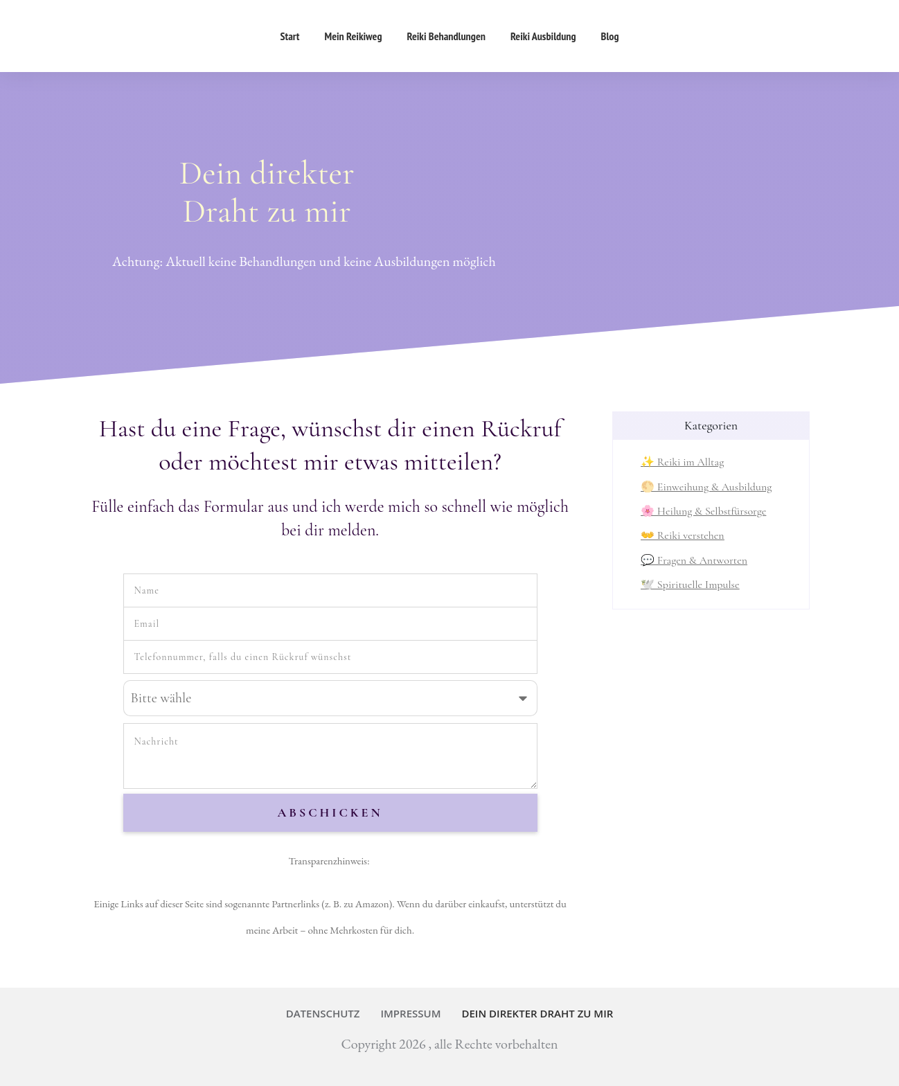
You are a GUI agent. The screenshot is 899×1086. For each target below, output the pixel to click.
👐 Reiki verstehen (682, 535)
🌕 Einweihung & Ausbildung (706, 487)
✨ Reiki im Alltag (682, 462)
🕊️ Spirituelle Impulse (690, 584)
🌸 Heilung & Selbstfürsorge (703, 511)
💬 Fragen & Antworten (694, 560)
